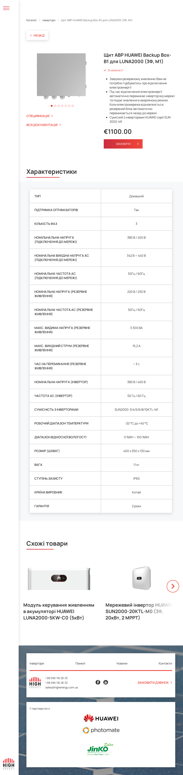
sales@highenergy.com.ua (61, 687)
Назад (37, 35)
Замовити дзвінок (154, 682)
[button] (52, 106)
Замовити (123, 144)
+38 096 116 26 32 (56, 683)
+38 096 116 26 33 (56, 678)
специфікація (39, 116)
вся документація (43, 125)
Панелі (80, 663)
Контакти (165, 663)
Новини (122, 663)
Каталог (31, 20)
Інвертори (49, 20)
